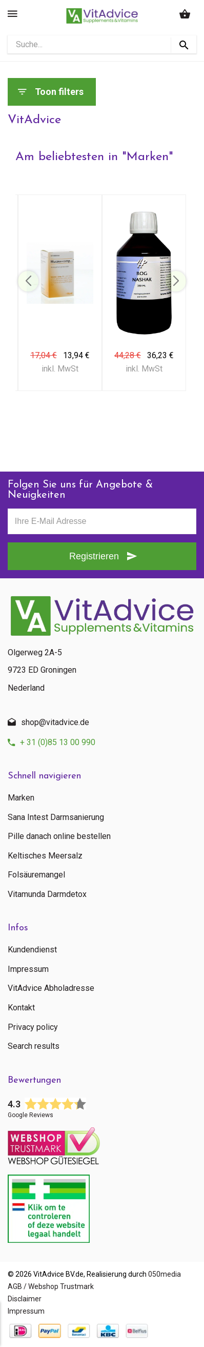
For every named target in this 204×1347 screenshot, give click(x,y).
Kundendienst (32, 949)
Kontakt (21, 1007)
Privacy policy (33, 1027)
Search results (33, 1046)
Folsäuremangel (36, 875)
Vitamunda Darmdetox (47, 894)
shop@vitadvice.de (55, 722)
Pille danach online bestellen (59, 836)
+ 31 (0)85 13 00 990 (57, 742)
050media (164, 1274)
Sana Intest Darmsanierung (56, 817)
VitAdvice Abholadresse (51, 988)
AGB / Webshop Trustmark (51, 1286)
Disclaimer (25, 1299)
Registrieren (94, 556)
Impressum (28, 969)
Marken (21, 798)
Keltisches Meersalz (45, 856)
